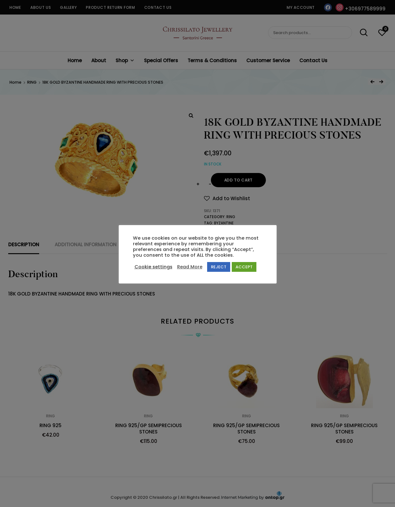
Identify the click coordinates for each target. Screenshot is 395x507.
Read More (189, 267)
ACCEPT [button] (244, 267)
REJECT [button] (218, 267)
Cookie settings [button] (153, 267)
